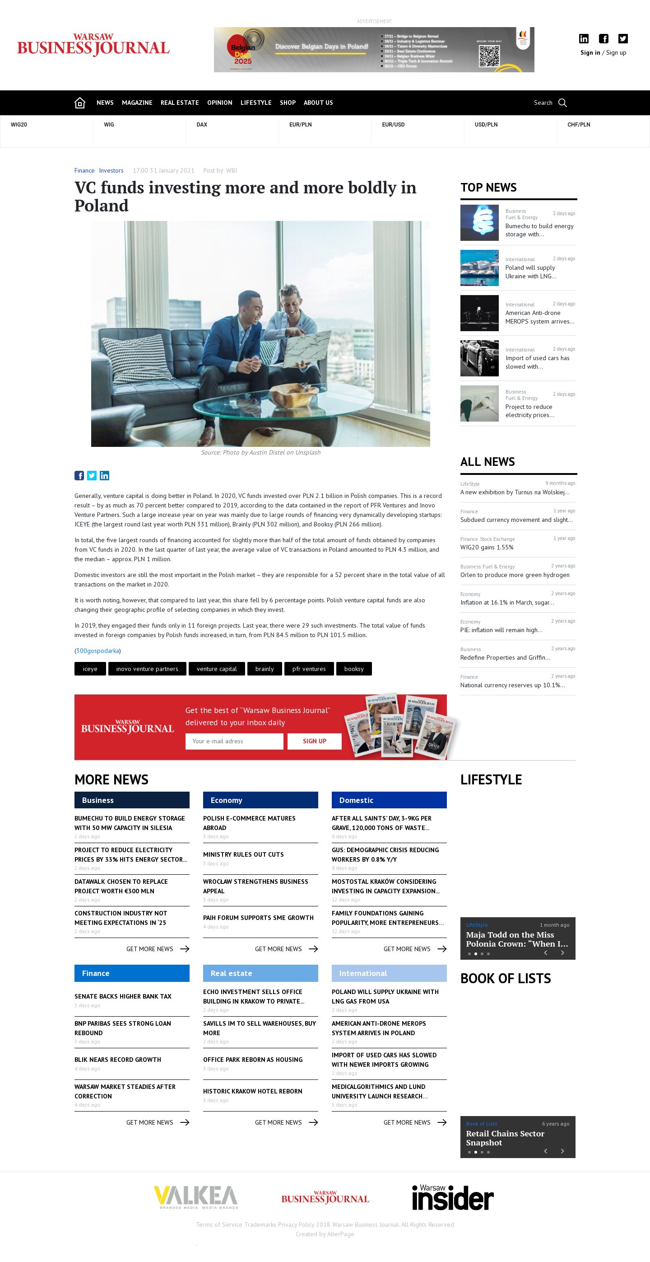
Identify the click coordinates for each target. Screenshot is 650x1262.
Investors (111, 170)
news (105, 103)
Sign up (616, 52)
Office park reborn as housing (252, 1060)
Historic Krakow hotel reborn (252, 1091)
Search (543, 103)
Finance (84, 170)
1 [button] (469, 953)
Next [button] (531, 50)
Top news (488, 187)
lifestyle (256, 103)
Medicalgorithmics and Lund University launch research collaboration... (378, 1096)
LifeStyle (477, 924)
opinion (219, 103)
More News (111, 779)
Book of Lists (505, 978)
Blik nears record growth (117, 1060)
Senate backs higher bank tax (123, 996)
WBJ (231, 170)
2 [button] (475, 953)
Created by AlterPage (325, 1234)
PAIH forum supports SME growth (258, 918)
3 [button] (482, 953)
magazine (137, 103)
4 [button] (488, 953)
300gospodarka (97, 651)
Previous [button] (217, 54)
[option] (374, 49)
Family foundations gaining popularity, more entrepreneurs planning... (385, 922)
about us (318, 103)
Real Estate (180, 103)
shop (288, 103)
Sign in (591, 52)
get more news (158, 949)
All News (487, 461)
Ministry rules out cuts (243, 854)
